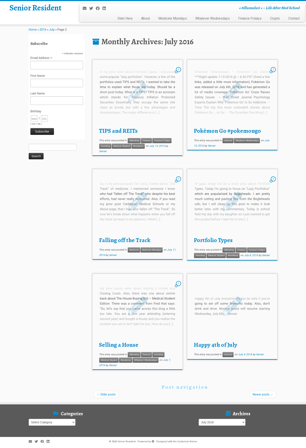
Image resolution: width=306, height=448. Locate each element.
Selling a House (118, 345)
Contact (294, 18)
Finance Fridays (250, 18)
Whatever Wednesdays (212, 18)
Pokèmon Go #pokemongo (227, 131)
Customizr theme (187, 441)
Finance (146, 140)
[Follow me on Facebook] (99, 8)
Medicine (134, 249)
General (228, 140)
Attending (134, 140)
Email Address (41, 58)
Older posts (106, 394)
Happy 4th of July (215, 345)
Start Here (125, 18)
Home (33, 29)
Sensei (102, 151)
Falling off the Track (124, 240)
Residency (138, 146)
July (52, 29)
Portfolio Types (213, 240)
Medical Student (121, 146)
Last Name (37, 93)
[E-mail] (86, 8)
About (145, 18)
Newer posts (263, 394)
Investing (105, 146)
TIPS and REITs (118, 131)
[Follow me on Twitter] (92, 8)
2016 (43, 29)
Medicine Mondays (172, 18)
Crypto (275, 18)
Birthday (35, 111)
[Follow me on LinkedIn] (105, 8)
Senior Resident (35, 8)
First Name (37, 75)
